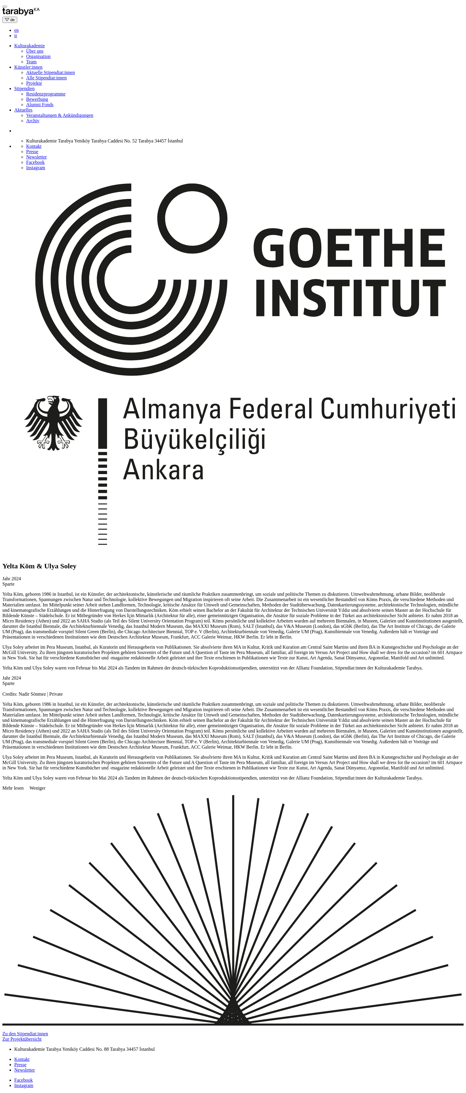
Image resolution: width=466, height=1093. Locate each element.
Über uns (34, 51)
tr (15, 35)
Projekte (34, 83)
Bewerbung (37, 99)
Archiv (32, 120)
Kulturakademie (29, 45)
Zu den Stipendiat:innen (25, 1033)
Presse (32, 151)
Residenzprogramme (45, 93)
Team (31, 61)
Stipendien (24, 88)
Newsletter (36, 156)
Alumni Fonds (39, 104)
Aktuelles (23, 109)
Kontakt (34, 146)
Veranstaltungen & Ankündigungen (59, 115)
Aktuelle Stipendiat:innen (50, 72)
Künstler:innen (28, 67)
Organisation (38, 56)
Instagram (35, 167)
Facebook (35, 162)
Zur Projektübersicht (22, 1039)
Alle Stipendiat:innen (46, 77)
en (16, 30)
